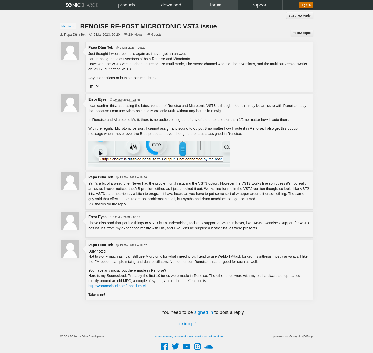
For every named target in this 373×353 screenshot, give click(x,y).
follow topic (302, 33)
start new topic (300, 15)
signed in (203, 312)
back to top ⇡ (186, 324)
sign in (306, 5)
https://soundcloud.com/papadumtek (117, 286)
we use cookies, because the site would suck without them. (189, 336)
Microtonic (67, 26)
